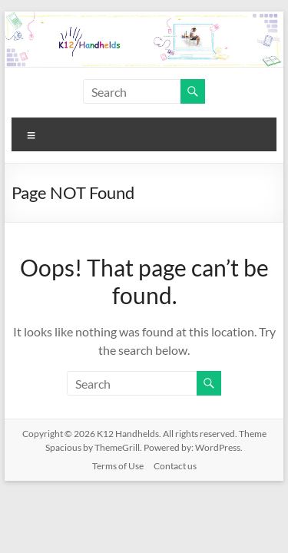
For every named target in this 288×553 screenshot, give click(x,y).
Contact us (175, 466)
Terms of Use (118, 466)
